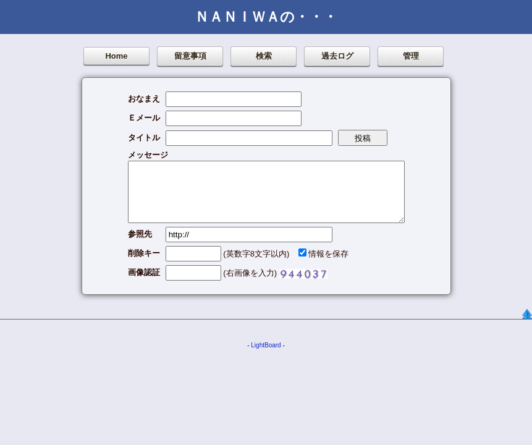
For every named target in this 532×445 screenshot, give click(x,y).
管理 (411, 56)
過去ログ (337, 56)
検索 (264, 56)
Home (116, 56)
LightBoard (266, 345)
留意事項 (190, 56)
